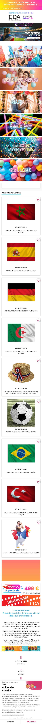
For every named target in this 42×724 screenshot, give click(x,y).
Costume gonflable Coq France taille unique (21, 553)
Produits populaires (11, 193)
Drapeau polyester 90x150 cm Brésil (21, 472)
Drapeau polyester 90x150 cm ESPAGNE (21, 271)
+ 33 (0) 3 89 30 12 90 (15, 8)
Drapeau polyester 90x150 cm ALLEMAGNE (21, 311)
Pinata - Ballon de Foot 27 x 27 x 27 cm (21, 432)
